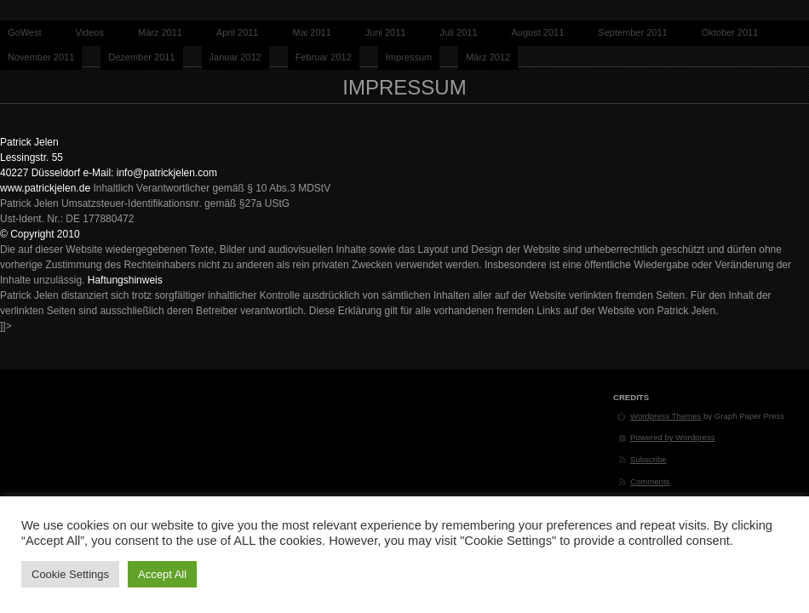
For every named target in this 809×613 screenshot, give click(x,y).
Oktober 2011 (730, 32)
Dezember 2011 (141, 57)
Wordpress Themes (665, 416)
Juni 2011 (385, 32)
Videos (90, 32)
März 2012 (488, 57)
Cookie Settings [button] (70, 574)
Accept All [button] (162, 574)
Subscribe (648, 459)
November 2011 (41, 57)
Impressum (409, 57)
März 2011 (160, 32)
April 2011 (237, 32)
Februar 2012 (323, 57)
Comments (649, 481)
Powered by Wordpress (672, 437)
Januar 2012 (235, 57)
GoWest (25, 32)
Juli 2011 (458, 32)
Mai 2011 (312, 32)
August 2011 (538, 32)
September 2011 (632, 32)
